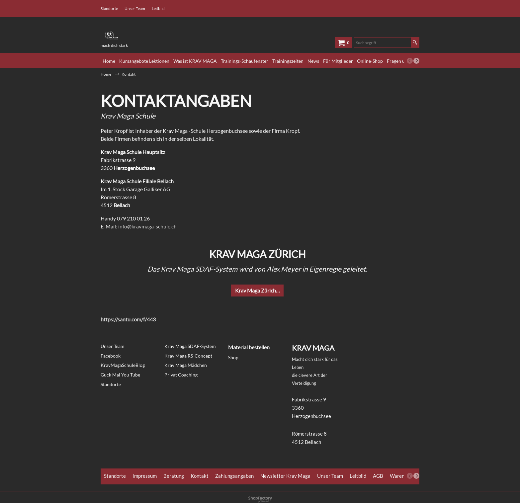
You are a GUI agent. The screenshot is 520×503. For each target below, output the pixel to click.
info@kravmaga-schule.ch (147, 226)
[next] (416, 61)
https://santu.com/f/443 (128, 319)
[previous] (410, 61)
